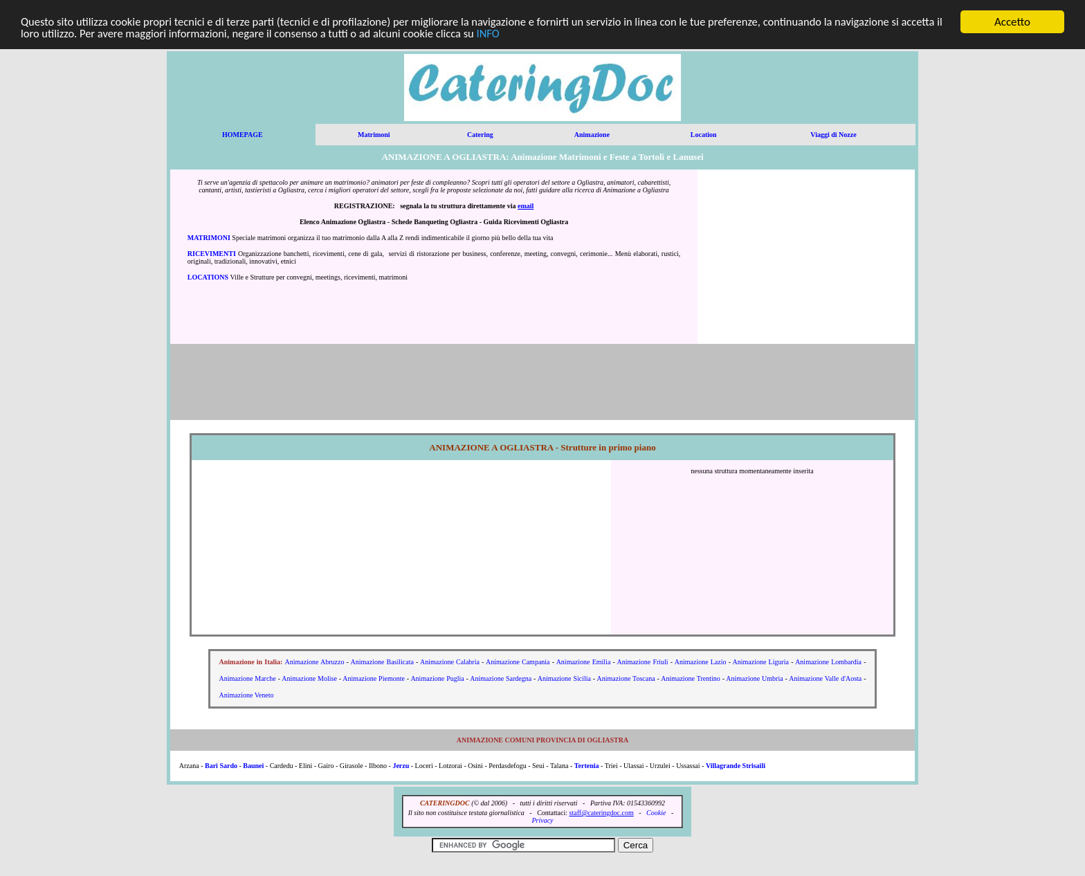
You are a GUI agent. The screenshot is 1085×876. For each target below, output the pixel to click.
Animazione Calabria (450, 662)
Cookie (656, 812)
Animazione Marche (247, 678)
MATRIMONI (209, 237)
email (526, 206)
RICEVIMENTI (212, 253)
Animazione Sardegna (500, 678)
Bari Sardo (221, 765)
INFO (548, 34)
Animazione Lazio (701, 662)
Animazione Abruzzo (315, 662)
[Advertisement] (806, 256)
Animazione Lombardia (828, 662)
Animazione (592, 134)
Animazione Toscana (625, 678)
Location (704, 134)
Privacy (542, 820)
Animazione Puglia (437, 678)
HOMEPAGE (242, 134)
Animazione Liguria (761, 662)
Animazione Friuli (642, 662)
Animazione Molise (309, 678)
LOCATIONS (208, 277)
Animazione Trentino (690, 678)
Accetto (1012, 22)
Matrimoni (374, 134)
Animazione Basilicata (382, 662)
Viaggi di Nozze (833, 134)
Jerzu (400, 765)
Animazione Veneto (246, 695)
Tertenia (586, 765)
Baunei (253, 765)
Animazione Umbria (754, 678)
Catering (480, 134)
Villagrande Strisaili (735, 765)
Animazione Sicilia (564, 678)
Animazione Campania (518, 662)
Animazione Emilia (583, 662)
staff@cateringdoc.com (601, 812)
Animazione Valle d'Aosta (825, 678)
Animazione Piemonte (374, 678)
